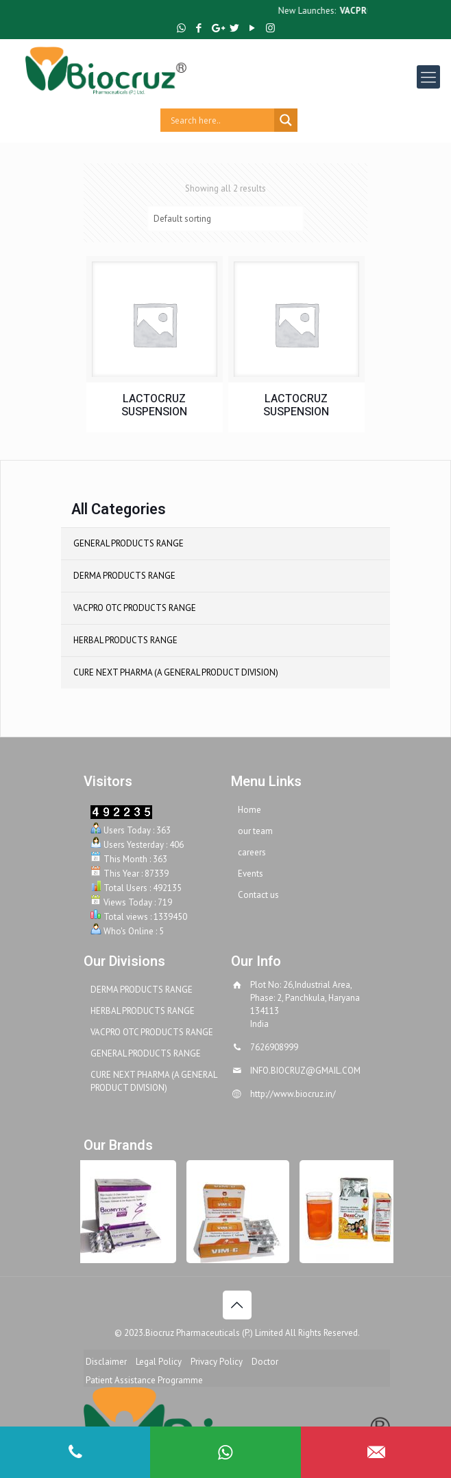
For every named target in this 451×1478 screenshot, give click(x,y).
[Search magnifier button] (285, 120)
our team (255, 831)
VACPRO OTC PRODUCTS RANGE (134, 608)
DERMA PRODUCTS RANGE (124, 575)
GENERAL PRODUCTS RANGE (128, 543)
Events (250, 873)
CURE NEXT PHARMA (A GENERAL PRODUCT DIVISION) (175, 672)
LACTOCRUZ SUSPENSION (154, 406)
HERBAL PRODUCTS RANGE (125, 640)
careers (252, 852)
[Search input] (221, 120)
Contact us (258, 895)
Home (249, 810)
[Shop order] (225, 218)
